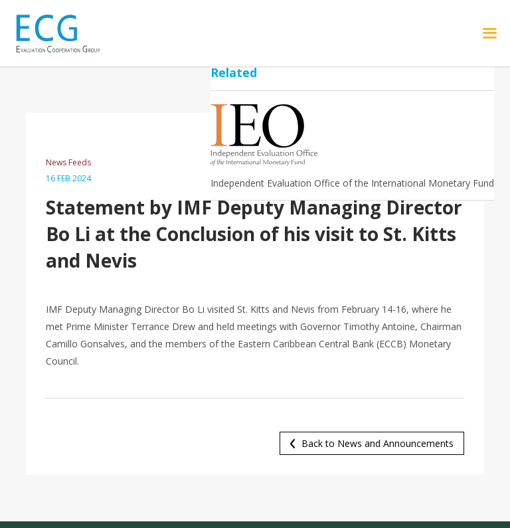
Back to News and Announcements (377, 443)
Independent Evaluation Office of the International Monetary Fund (352, 183)
